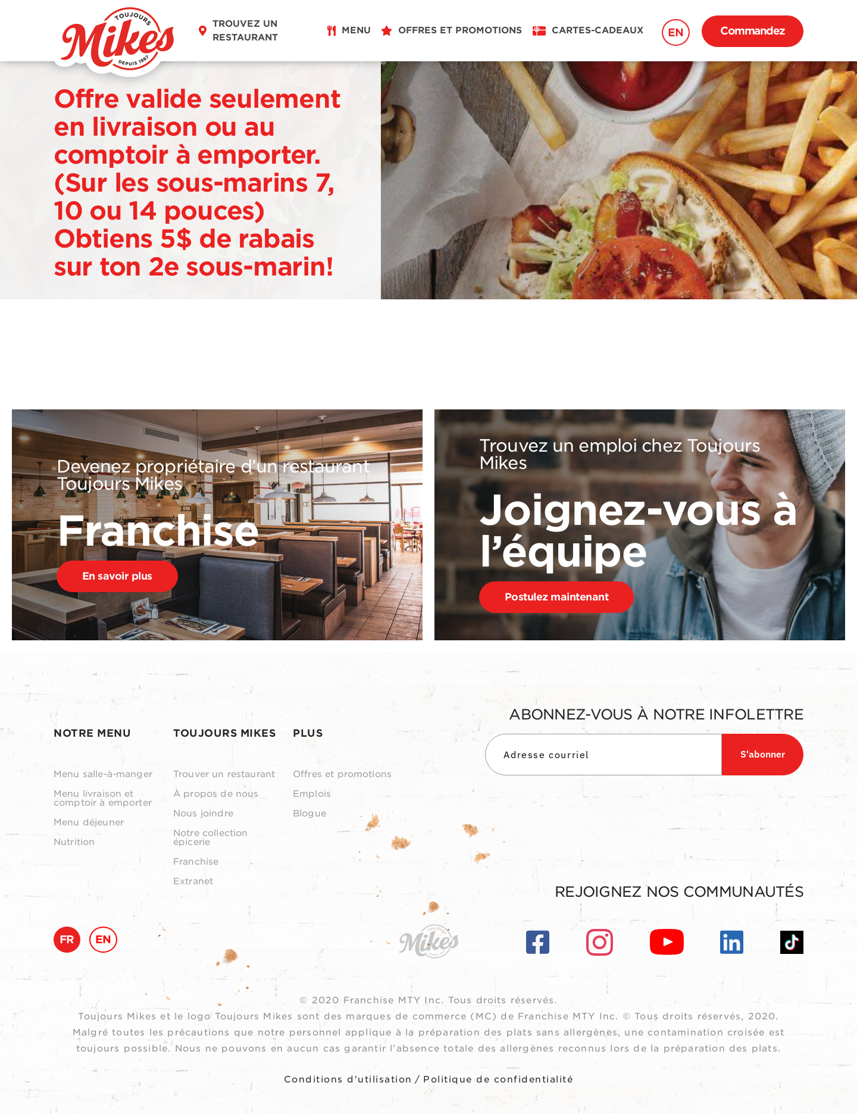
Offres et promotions (342, 774)
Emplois (312, 794)
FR (67, 939)
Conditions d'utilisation (348, 1079)
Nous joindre (203, 813)
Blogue (309, 813)
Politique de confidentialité (498, 1079)
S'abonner (762, 754)
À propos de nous (215, 794)
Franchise (195, 862)
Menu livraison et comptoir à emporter (103, 799)
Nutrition (74, 842)
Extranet (193, 881)
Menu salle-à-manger (103, 774)
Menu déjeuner (89, 822)
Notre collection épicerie (210, 838)
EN (676, 32)
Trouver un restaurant (224, 774)
